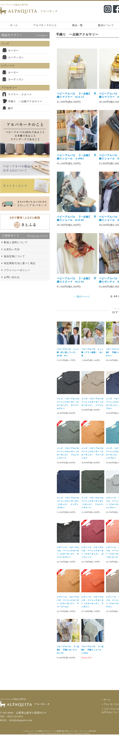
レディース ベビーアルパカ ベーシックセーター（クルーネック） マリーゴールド (68, 608)
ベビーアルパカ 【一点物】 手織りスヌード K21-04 (76, 285)
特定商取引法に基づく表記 (19, 263)
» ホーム (106, 706)
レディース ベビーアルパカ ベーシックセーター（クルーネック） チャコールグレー (68, 558)
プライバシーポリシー (17, 270)
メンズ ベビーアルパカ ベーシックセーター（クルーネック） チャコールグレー (68, 409)
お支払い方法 (12, 249)
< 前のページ (82, 301)
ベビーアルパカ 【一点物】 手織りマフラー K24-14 (76, 96)
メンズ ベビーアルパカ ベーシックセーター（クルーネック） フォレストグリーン (68, 459)
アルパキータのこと (45, 25)
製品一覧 (77, 25)
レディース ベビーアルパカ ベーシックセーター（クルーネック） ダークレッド (92, 558)
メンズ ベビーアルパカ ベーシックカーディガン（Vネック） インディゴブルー (68, 509)
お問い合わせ (12, 277)
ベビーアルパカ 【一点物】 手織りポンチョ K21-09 (68, 656)
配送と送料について (16, 242)
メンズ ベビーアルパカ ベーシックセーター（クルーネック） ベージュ (92, 407)
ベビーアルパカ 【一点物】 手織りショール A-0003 (76, 159)
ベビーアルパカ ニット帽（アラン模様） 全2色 (92, 358)
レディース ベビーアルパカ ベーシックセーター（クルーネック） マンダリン (92, 608)
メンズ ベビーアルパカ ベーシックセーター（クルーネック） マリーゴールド (92, 459)
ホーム (14, 25)
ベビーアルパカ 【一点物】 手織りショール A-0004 (92, 656)
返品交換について (14, 256)
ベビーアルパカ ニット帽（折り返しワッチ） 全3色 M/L (68, 358)
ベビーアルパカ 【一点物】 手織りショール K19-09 (76, 222)
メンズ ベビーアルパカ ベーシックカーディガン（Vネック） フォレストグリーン (92, 509)
